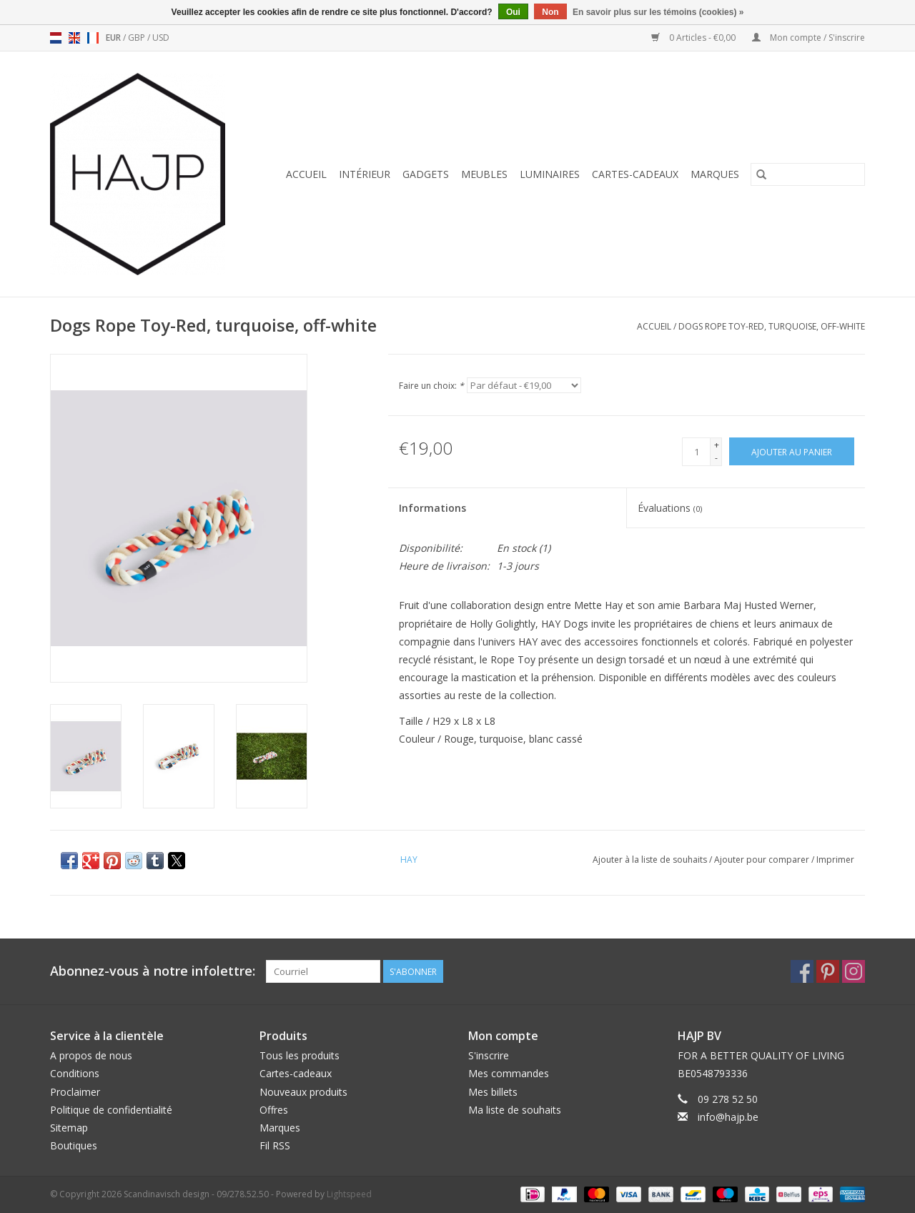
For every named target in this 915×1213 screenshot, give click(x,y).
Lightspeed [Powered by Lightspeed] (349, 1194)
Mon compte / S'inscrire (808, 37)
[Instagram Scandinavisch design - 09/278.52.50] (853, 971)
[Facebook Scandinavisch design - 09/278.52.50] (802, 971)
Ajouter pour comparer (762, 859)
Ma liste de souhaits (514, 1110)
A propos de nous (91, 1055)
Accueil (306, 174)
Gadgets (425, 174)
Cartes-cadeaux (635, 174)
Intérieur (364, 174)
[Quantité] (696, 451)
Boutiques (73, 1145)
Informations (432, 508)
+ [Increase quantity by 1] (716, 445)
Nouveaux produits (303, 1092)
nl (55, 38)
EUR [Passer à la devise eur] (114, 37)
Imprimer (835, 859)
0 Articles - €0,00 (694, 37)
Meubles (484, 174)
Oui (513, 12)
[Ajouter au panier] (791, 451)
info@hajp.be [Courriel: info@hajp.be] (728, 1117)
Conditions (74, 1073)
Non (550, 12)
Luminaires (550, 174)
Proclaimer (75, 1092)
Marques (715, 174)
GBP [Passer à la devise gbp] (137, 37)
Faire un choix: (431, 386)
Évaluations (670, 508)
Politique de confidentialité (111, 1110)
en (74, 38)
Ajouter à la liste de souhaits (651, 859)
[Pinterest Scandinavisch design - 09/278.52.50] (827, 971)
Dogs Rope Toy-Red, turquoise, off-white (771, 326)
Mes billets (493, 1092)
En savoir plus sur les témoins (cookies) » (658, 12)
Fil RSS (274, 1145)
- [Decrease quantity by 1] (716, 458)
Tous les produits (299, 1055)
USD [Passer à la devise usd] (160, 37)
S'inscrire (488, 1055)
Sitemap (69, 1127)
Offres (273, 1110)
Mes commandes (508, 1073)
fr (93, 38)
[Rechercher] (808, 174)
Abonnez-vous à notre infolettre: (152, 971)
